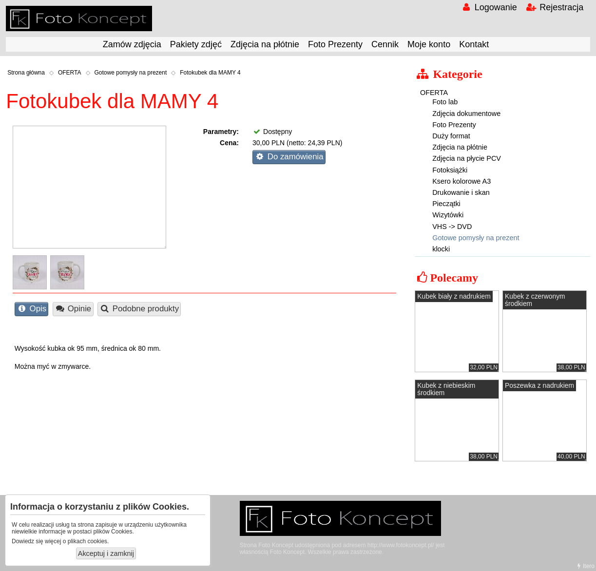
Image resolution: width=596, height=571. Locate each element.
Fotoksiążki (449, 170)
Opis (31, 308)
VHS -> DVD (452, 226)
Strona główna (26, 72)
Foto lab (445, 102)
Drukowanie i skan (461, 192)
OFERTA (69, 72)
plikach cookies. (88, 541)
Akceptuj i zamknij (106, 553)
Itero (585, 566)
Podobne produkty (139, 308)
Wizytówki (447, 215)
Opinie (73, 308)
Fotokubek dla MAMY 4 (210, 72)
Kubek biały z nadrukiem (453, 296)
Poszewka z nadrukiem (539, 385)
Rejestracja (554, 7)
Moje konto (428, 44)
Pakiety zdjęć (196, 44)
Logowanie (489, 7)
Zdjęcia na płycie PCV (466, 158)
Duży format (451, 136)
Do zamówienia (288, 156)
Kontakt (474, 44)
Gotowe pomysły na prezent (131, 72)
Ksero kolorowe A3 (461, 181)
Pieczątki (446, 204)
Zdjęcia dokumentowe (466, 113)
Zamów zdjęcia (132, 44)
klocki (441, 249)
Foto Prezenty (335, 44)
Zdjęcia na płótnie (265, 44)
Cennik (385, 44)
